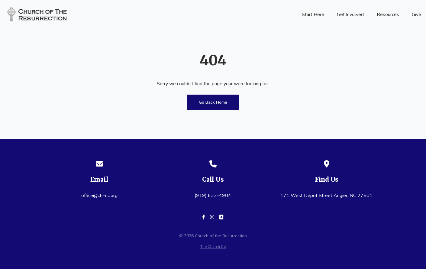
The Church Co (213, 246)
